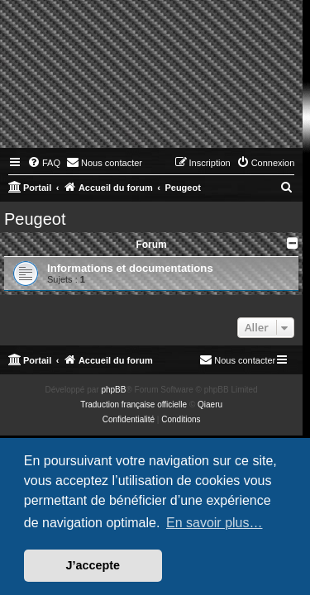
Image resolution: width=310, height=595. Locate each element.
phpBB (113, 389)
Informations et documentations (130, 268)
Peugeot (35, 219)
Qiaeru (210, 404)
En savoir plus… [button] (214, 523)
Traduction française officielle (133, 404)
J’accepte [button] (93, 565)
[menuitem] (43, 163)
